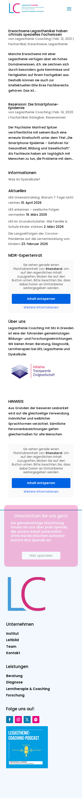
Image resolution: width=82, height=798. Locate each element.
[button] (69, 8)
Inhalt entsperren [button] (41, 299)
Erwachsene (37, 44)
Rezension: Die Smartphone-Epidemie (33, 106)
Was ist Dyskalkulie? (24, 179)
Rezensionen (56, 117)
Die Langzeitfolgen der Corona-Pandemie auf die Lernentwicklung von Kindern (39, 238)
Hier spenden (41, 558)
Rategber (36, 117)
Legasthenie (58, 44)
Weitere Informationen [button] (41, 308)
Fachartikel (17, 44)
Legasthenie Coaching (33, 39)
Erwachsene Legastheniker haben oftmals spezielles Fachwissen (38, 32)
